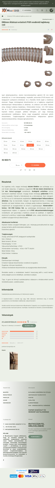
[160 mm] (41, 148)
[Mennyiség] (14, 165)
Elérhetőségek (33, 403)
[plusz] (21, 165)
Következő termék (47, 19)
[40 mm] (13, 141)
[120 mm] (6, 148)
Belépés (5, 392)
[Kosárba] (35, 165)
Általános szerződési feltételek (39, 392)
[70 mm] (5, 145)
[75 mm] (13, 145)
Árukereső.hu (22, 472)
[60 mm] (38, 141)
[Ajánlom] (30, 170)
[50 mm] (30, 141)
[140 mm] (23, 148)
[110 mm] (47, 145)
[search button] (37, 10)
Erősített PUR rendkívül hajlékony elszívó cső (19, 16)
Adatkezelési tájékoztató (37, 395)
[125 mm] (14, 148)
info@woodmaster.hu (12, 429)
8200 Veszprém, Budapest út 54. (15, 424)
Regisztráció (7, 395)
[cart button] (51, 10)
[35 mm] (5, 141)
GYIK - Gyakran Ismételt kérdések (39, 405)
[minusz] (12, 165)
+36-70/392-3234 (10, 426)
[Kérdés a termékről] (34, 170)
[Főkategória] (2, 16)
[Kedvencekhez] (25, 170)
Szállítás (31, 400)
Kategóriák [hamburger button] (26, 10)
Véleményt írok (29, 325)
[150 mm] (32, 148)
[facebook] (48, 29)
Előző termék (6, 19)
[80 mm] (22, 145)
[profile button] (46, 10)
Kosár (5, 400)
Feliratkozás (35, 436)
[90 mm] (30, 145)
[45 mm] (22, 141)
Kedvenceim (7, 403)
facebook (3, 460)
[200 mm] (15, 152)
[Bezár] (52, 3)
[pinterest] (52, 29)
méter (18, 165)
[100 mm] (39, 145)
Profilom (6, 397)
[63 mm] (47, 141)
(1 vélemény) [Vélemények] (14, 29)
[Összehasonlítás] (21, 170)
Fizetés (30, 397)
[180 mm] (6, 152)
